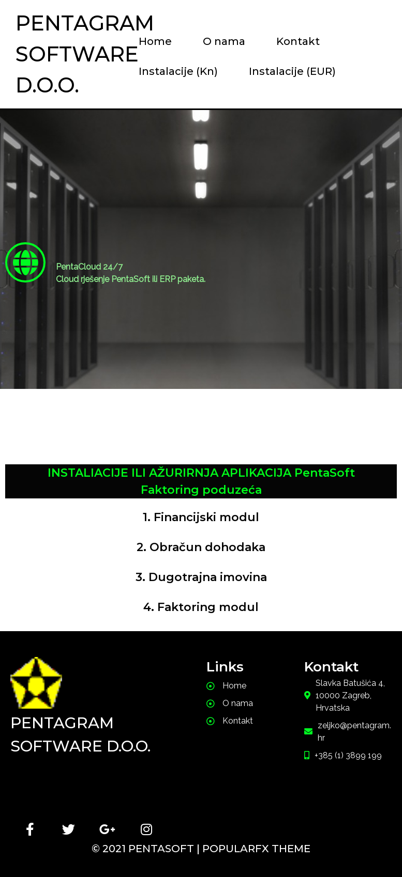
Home (155, 41)
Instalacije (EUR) (292, 71)
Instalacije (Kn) (178, 71)
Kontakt (298, 41)
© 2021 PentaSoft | (147, 848)
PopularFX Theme (256, 848)
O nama (224, 41)
